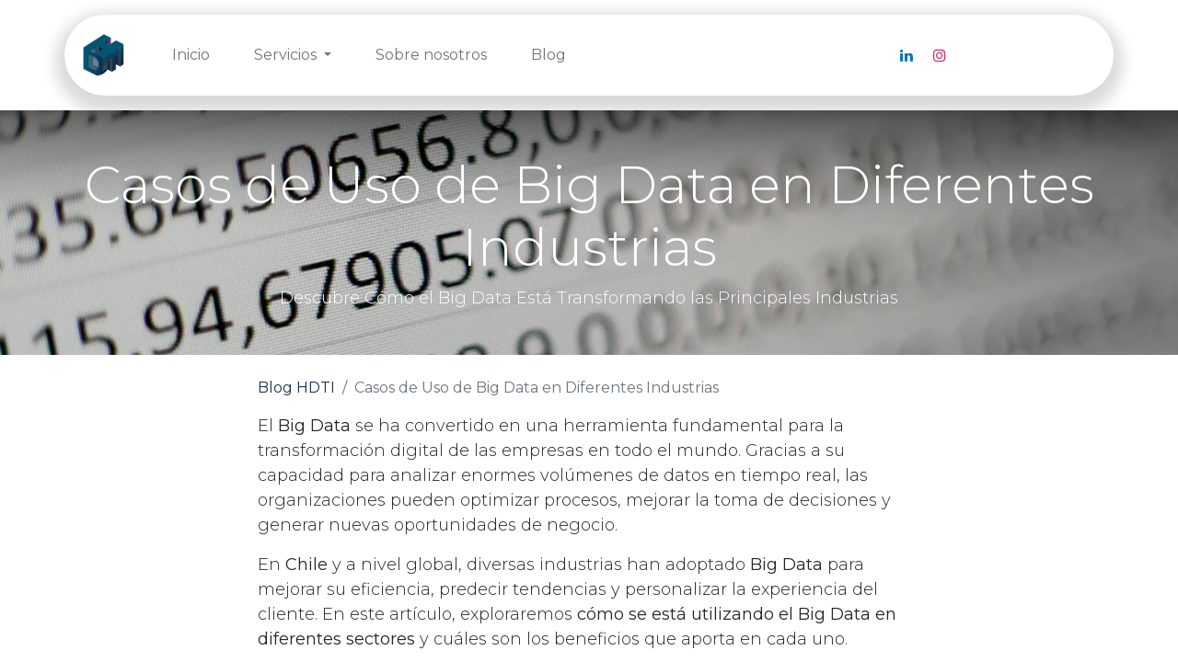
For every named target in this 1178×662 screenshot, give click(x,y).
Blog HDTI (296, 387)
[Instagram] (939, 55)
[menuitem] (191, 55)
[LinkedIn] (906, 55)
